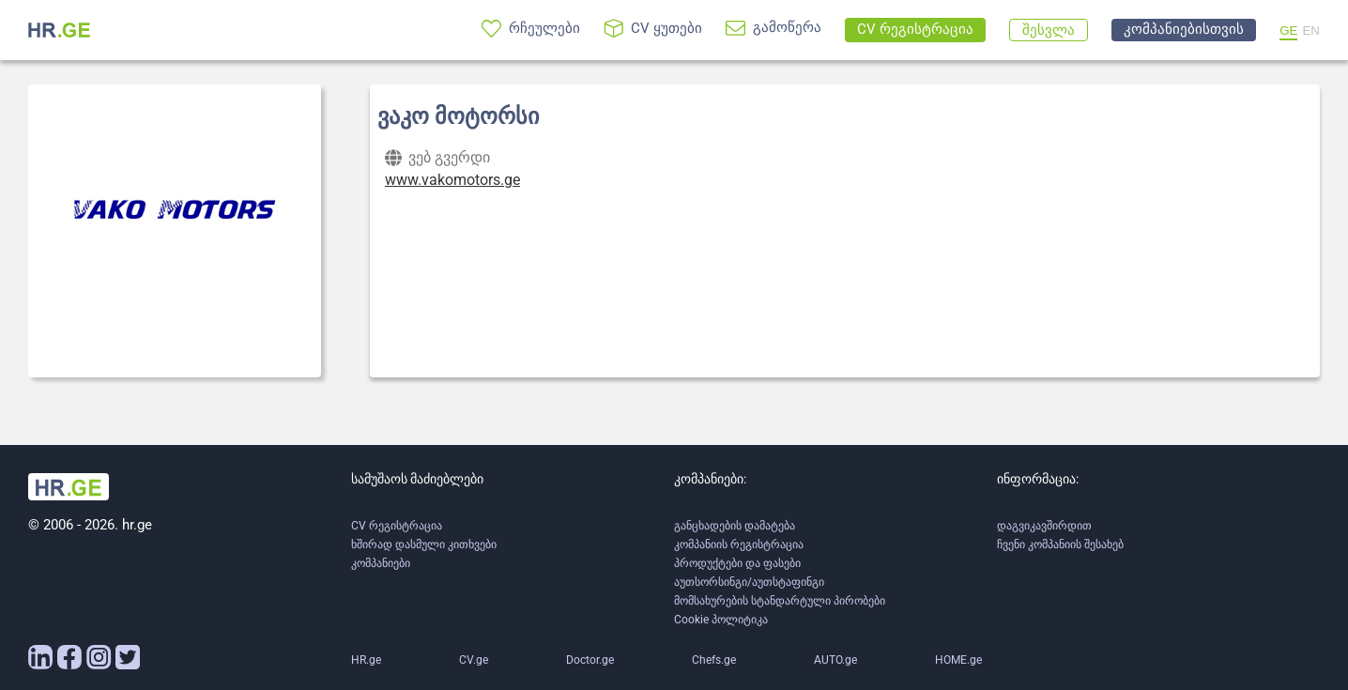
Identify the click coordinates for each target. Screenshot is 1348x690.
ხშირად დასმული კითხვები (424, 544)
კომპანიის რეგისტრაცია (739, 544)
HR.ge (366, 660)
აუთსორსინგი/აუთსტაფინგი (749, 582)
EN (1311, 30)
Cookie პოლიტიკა (721, 619)
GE (1288, 30)
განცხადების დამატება (734, 525)
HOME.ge (958, 660)
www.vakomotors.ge (452, 180)
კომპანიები (380, 563)
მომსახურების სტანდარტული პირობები (779, 600)
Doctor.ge (590, 660)
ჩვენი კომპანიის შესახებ (1060, 544)
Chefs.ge (714, 660)
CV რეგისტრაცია (396, 525)
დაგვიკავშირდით (1044, 525)
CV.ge (473, 660)
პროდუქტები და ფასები (737, 563)
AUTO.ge (835, 660)
